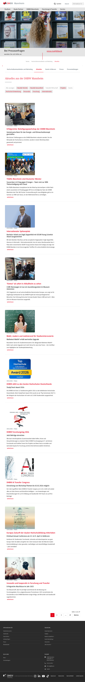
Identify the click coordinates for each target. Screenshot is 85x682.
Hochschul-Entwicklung (13, 91)
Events (70, 88)
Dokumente (47, 642)
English (67, 4)
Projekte (63, 88)
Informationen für (78, 3)
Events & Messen (50, 69)
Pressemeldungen (72, 69)
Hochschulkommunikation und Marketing (20, 69)
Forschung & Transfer (49, 9)
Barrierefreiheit (70, 676)
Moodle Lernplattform (49, 636)
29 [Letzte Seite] (70, 615)
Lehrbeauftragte (6, 639)
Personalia (26, 91)
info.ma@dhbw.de (50, 666)
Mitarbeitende (6, 644)
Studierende (5, 633)
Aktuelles (39, 69)
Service (62, 9)
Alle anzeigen (10, 88)
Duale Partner (18, 9)
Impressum (53, 676)
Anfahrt (48, 669)
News (4, 657)
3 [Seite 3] (61, 615)
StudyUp (46, 633)
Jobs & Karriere (48, 644)
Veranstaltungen (6, 660)
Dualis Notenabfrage (49, 639)
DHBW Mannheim (33, 9)
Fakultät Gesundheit (36, 88)
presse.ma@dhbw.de (54, 51)
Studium (7, 9)
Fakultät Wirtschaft (52, 88)
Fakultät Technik (22, 88)
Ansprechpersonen (48, 631)
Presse (61, 69)
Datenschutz (61, 676)
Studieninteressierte (7, 631)
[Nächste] (76, 615)
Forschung (36, 91)
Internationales (47, 91)
